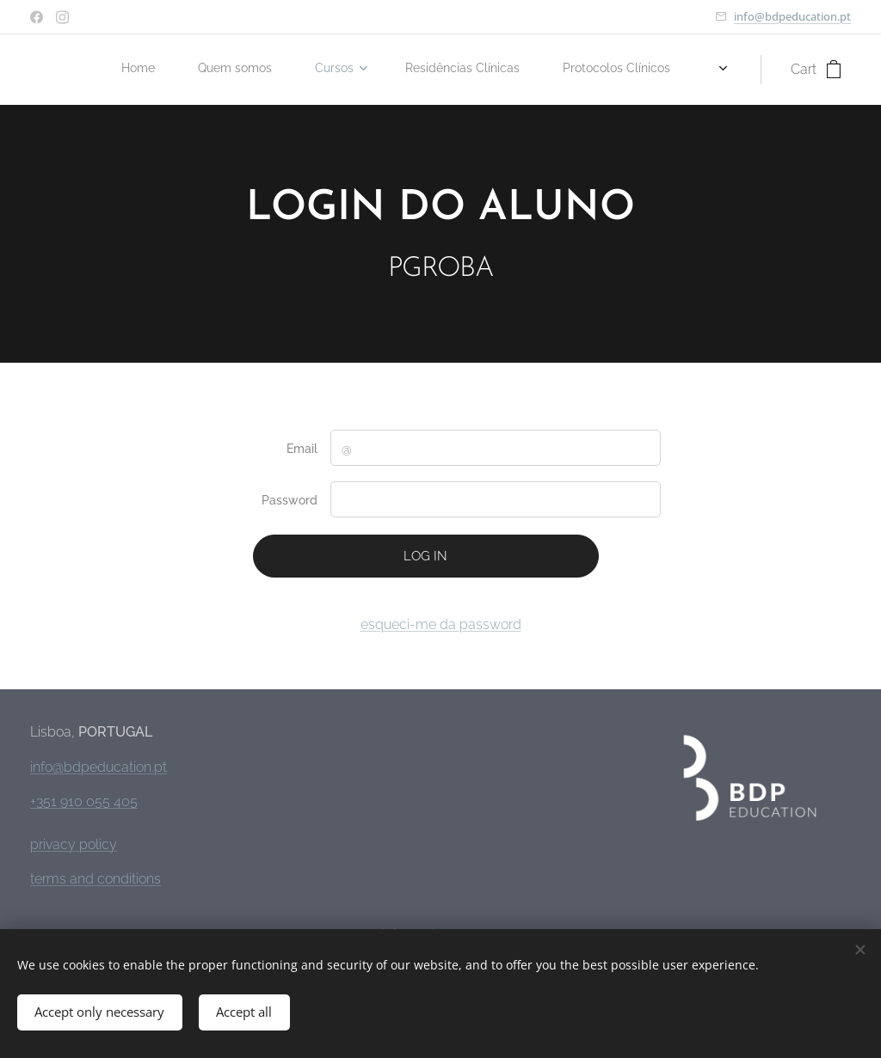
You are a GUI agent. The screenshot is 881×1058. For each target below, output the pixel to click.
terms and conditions (95, 879)
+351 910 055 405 (84, 801)
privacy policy (73, 844)
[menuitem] (421, 69)
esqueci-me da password (440, 624)
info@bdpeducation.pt (792, 16)
